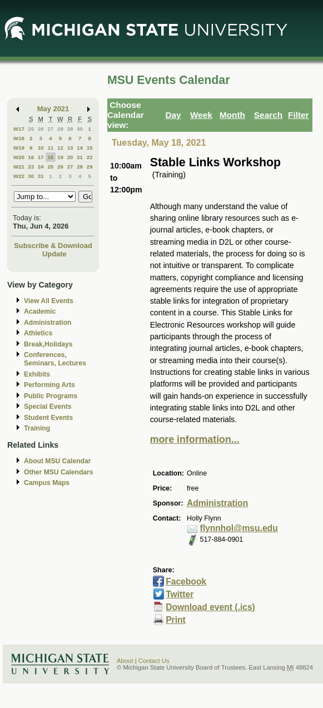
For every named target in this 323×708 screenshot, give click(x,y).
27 (50, 129)
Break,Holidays (48, 344)
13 (70, 148)
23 (31, 167)
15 (90, 148)
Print (176, 620)
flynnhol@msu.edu (238, 528)
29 (70, 129)
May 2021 (53, 109)
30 (80, 129)
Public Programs (50, 396)
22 (90, 157)
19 (60, 157)
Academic (40, 311)
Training (37, 428)
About (125, 660)
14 (80, 148)
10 (41, 148)
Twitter (179, 594)
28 (60, 129)
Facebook (186, 581)
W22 (18, 176)
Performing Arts (49, 385)
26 (41, 129)
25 (31, 129)
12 (60, 148)
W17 (18, 129)
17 (41, 157)
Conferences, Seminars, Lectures (55, 359)
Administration (47, 322)
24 (41, 167)
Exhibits (37, 374)
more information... (195, 439)
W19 (18, 148)
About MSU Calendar (57, 461)
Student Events (48, 418)
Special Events (47, 406)
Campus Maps (46, 483)
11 (50, 148)
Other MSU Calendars (58, 472)
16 (31, 157)
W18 (18, 138)
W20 (18, 157)
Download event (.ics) (210, 607)
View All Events (48, 301)
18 (50, 157)
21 (80, 157)
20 (70, 157)
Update (54, 254)
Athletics (38, 333)
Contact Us (154, 660)
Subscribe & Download (53, 245)
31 (41, 176)
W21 (18, 167)
